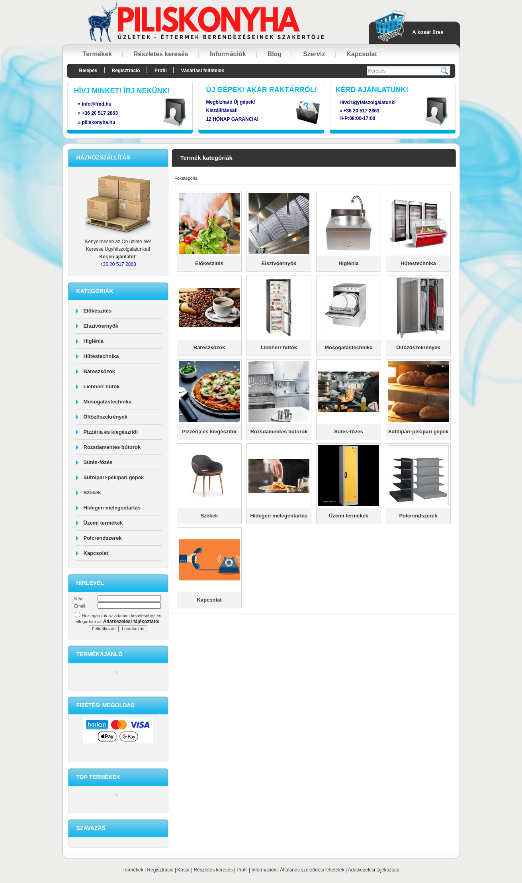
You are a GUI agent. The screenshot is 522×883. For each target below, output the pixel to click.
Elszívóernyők (101, 326)
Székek (92, 493)
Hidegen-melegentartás (112, 508)
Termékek (133, 870)
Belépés (88, 70)
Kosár (183, 870)
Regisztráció (160, 870)
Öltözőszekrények (106, 417)
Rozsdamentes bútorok (112, 447)
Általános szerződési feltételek (312, 870)
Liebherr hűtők (102, 386)
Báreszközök (99, 371)
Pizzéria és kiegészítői (111, 432)
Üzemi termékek (103, 523)
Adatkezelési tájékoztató (373, 870)
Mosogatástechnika (108, 402)
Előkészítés (98, 311)
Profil (242, 870)
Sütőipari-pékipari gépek (114, 477)
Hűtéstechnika (101, 356)
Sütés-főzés (98, 462)
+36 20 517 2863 (361, 111)
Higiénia (94, 341)
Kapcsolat (96, 553)
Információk (263, 870)
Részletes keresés (213, 870)
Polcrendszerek (103, 538)
